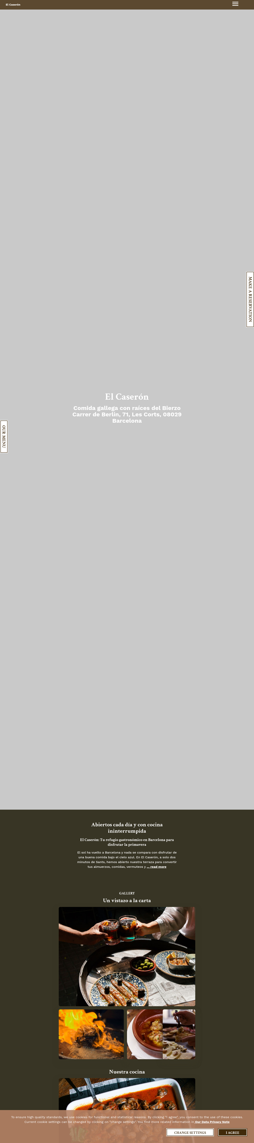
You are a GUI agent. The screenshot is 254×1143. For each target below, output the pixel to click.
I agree (232, 1132)
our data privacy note (212, 1122)
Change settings (190, 1132)
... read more (156, 867)
